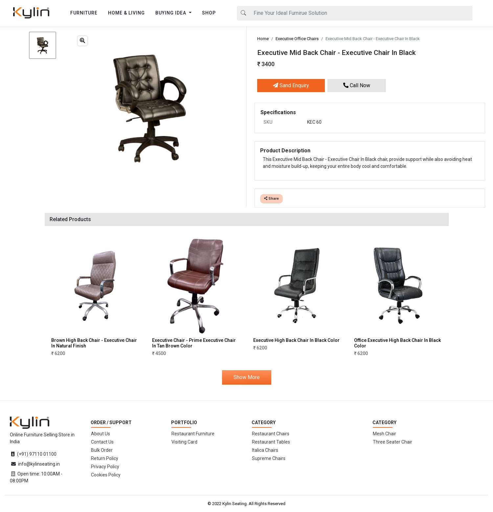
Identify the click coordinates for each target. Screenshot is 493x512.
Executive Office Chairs (297, 38)
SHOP (209, 12)
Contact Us (102, 442)
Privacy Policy (105, 466)
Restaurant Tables (271, 442)
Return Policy (104, 458)
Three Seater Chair (392, 442)
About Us (100, 433)
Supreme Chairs (268, 458)
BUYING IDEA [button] (171, 12)
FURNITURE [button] (84, 12)
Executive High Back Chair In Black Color (296, 340)
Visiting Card (184, 442)
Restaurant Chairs (270, 433)
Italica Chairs (265, 450)
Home (263, 38)
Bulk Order (102, 450)
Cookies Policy (106, 474)
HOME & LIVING (126, 12)
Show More (247, 377)
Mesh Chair (384, 433)
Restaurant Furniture (192, 433)
